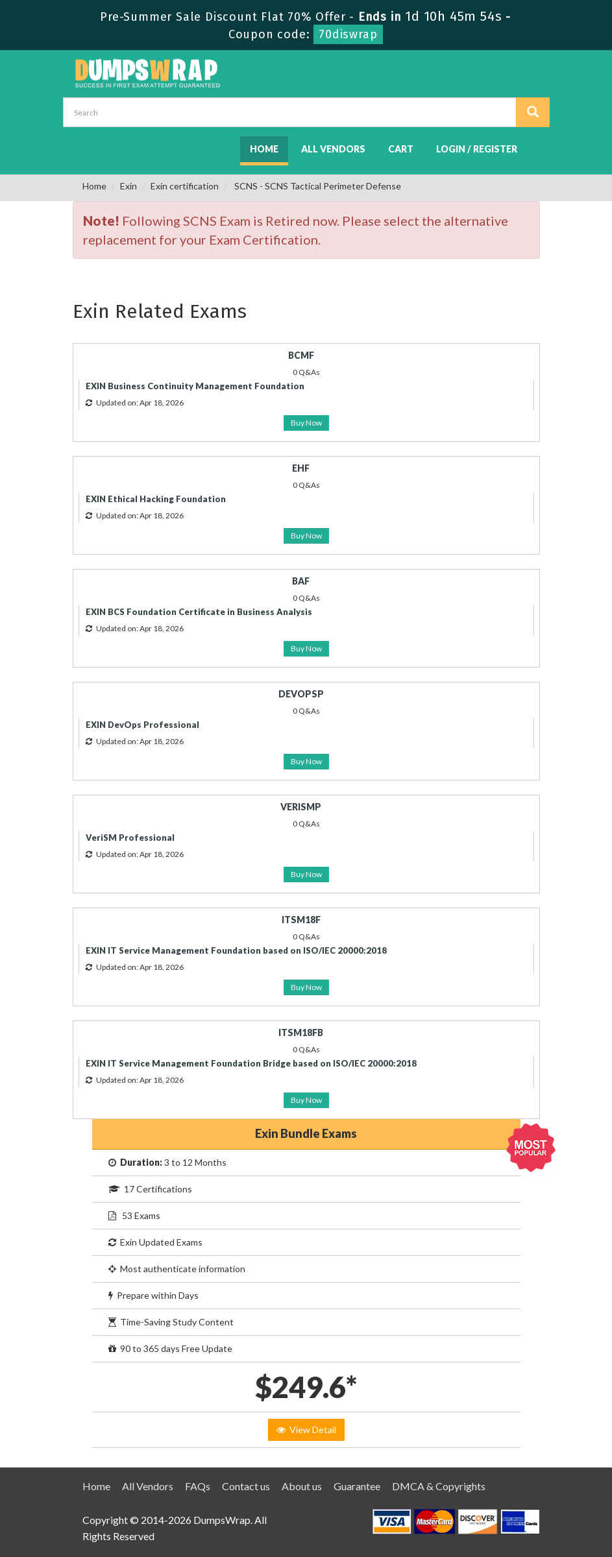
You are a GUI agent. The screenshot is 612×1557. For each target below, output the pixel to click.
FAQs (197, 1486)
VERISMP (300, 806)
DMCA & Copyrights (438, 1486)
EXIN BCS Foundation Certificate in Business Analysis (199, 612)
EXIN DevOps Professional (142, 724)
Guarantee (357, 1486)
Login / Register (476, 148)
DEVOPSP (301, 693)
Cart (400, 148)
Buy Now (306, 423)
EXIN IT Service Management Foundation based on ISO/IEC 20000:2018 (236, 950)
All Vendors (333, 148)
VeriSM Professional (130, 837)
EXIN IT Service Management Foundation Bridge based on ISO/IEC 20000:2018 (251, 1063)
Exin (128, 185)
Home (264, 148)
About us (302, 1486)
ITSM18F (301, 919)
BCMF (301, 355)
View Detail (306, 1429)
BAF (301, 580)
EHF (301, 468)
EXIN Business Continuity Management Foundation (195, 386)
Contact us (246, 1486)
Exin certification (185, 185)
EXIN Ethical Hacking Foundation (156, 499)
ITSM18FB (300, 1032)
